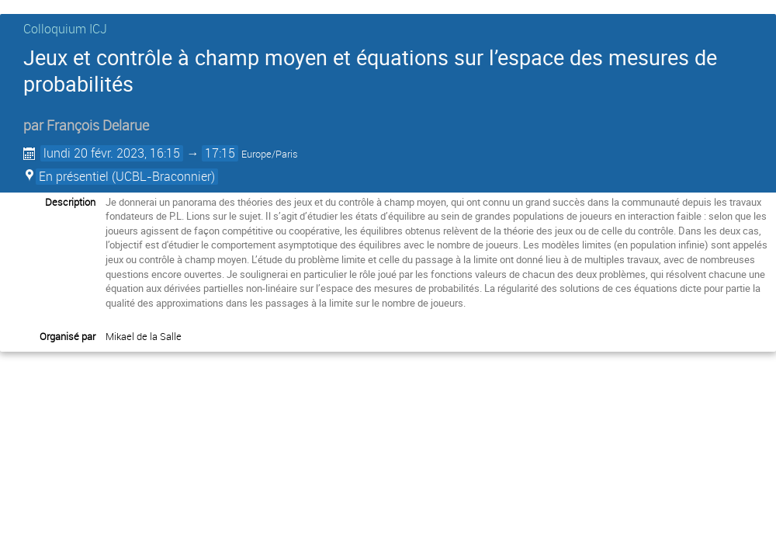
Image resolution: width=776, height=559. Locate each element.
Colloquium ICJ (65, 28)
